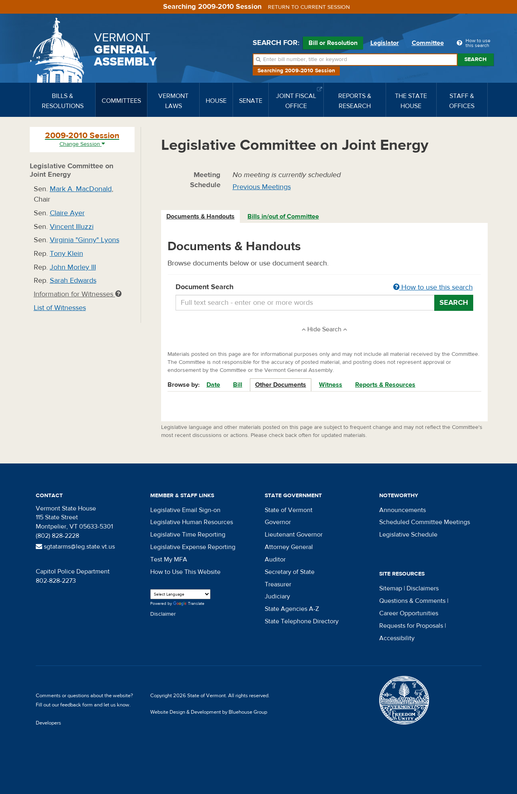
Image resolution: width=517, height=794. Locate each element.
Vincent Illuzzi (72, 226)
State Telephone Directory (302, 621)
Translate (188, 604)
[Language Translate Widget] (180, 594)
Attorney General (289, 547)
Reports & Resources (385, 385)
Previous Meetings (262, 187)
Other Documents (280, 385)
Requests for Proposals (411, 626)
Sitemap (390, 588)
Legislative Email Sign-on (185, 510)
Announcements (402, 510)
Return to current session (309, 7)
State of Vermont (289, 510)
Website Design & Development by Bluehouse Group (208, 712)
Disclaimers (423, 588)
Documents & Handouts (200, 216)
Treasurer (278, 584)
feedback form (76, 705)
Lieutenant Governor (294, 535)
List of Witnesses (60, 307)
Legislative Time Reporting (187, 535)
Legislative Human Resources (191, 522)
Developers (48, 723)
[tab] (201, 216)
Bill (237, 385)
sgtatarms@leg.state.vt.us (75, 547)
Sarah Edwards (73, 280)
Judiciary (277, 596)
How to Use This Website (185, 572)
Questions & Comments (412, 601)
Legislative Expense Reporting (192, 547)
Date (213, 385)
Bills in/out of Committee (283, 216)
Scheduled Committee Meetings (424, 522)
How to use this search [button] (433, 287)
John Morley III (73, 267)
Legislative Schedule (408, 535)
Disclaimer (163, 614)
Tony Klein (66, 253)
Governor (278, 522)
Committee (428, 43)
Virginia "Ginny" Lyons (84, 240)
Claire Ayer (67, 213)
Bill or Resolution (333, 44)
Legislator (384, 43)
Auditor (275, 559)
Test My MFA (168, 559)
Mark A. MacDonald (81, 189)
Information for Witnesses (77, 294)
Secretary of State (290, 572)
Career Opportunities (408, 613)
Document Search (324, 287)
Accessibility (397, 638)
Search (475, 59)
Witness (330, 385)
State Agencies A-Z (292, 609)
